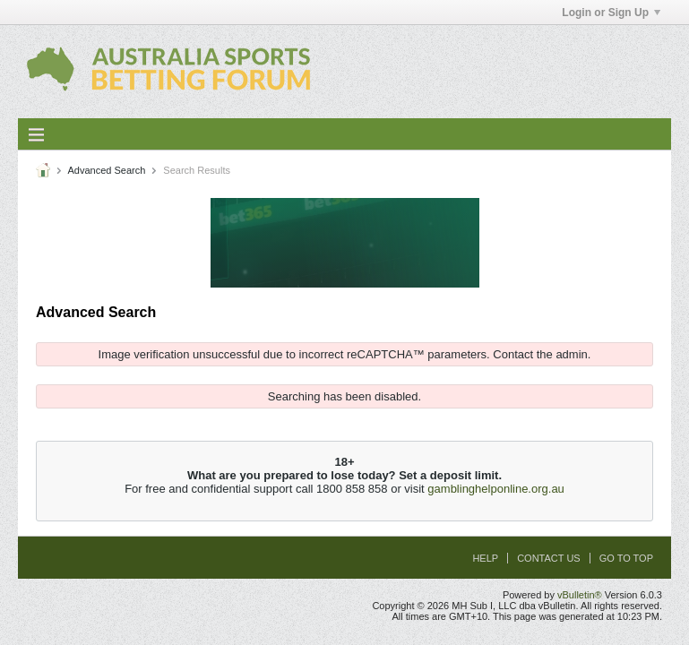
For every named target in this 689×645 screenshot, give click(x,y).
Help (485, 558)
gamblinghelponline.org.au (495, 488)
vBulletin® (579, 594)
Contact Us (549, 558)
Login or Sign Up (611, 12)
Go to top (626, 558)
